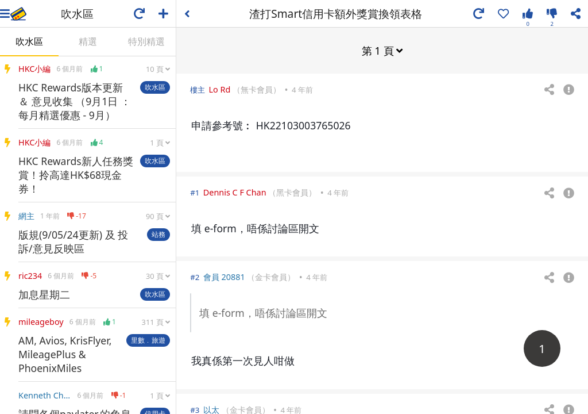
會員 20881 (224, 276)
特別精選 (146, 41)
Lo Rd (220, 88)
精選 (88, 41)
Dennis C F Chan (234, 191)
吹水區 (29, 41)
